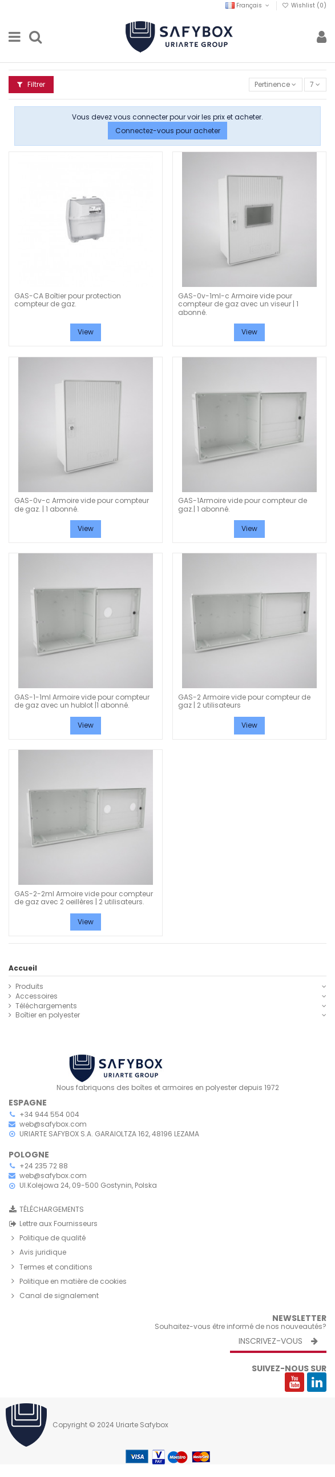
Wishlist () (304, 5)
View (86, 332)
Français (248, 5)
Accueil (23, 968)
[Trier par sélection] (275, 85)
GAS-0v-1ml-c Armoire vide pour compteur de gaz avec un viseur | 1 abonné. (238, 304)
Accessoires (36, 996)
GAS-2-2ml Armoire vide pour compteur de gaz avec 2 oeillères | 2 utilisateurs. (83, 898)
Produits (29, 986)
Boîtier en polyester (47, 1015)
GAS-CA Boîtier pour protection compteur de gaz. (67, 300)
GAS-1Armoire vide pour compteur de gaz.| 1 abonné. (242, 504)
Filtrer (31, 84)
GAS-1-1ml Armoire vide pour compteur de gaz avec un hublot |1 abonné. (82, 701)
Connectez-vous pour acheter (167, 130)
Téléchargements (46, 1006)
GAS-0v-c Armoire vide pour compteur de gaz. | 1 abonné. (81, 504)
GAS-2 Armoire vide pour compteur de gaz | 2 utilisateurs (244, 701)
